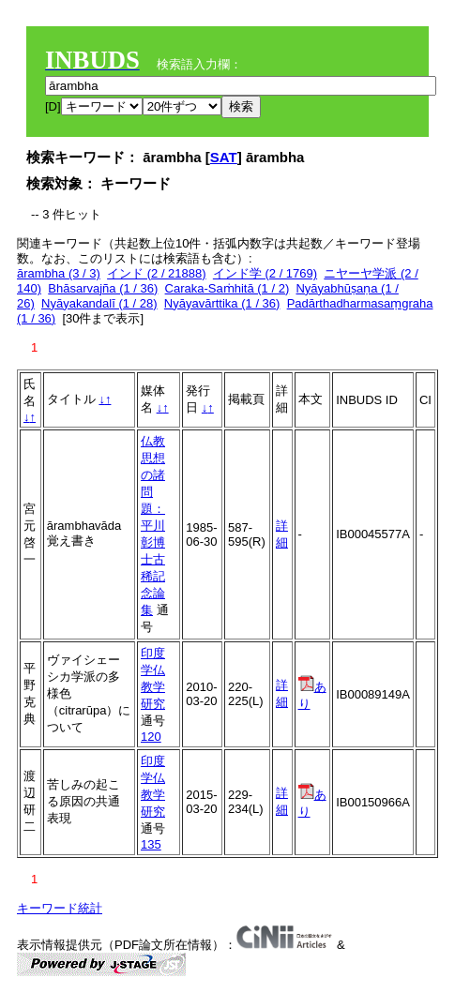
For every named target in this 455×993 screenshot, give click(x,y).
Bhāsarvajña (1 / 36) (103, 288)
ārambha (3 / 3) (58, 273)
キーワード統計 (59, 908)
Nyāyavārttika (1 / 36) (222, 303)
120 (151, 737)
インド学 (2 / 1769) (265, 273)
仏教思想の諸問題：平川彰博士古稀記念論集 (153, 525)
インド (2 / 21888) (156, 273)
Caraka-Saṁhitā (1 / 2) (227, 288)
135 (151, 844)
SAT (223, 157)
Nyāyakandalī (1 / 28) (99, 303)
